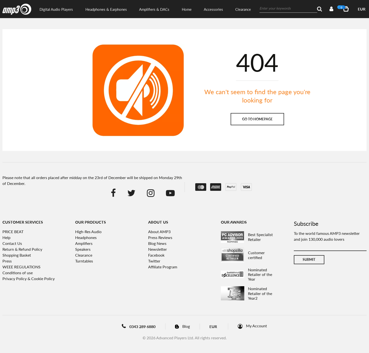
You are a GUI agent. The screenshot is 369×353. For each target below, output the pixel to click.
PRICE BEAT (12, 231)
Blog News (157, 243)
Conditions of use (17, 272)
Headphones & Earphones (106, 9)
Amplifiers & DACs (154, 9)
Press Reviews (160, 237)
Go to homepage (257, 119)
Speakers (83, 249)
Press (7, 261)
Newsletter (157, 249)
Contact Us (12, 243)
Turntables (84, 261)
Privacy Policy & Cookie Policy (28, 278)
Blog (186, 326)
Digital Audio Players (56, 9)
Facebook (156, 255)
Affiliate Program (162, 266)
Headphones (86, 237)
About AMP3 (159, 231)
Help (6, 237)
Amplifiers (83, 243)
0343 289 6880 (142, 326)
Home (187, 9)
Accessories (213, 9)
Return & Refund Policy (22, 249)
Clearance (243, 9)
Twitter (154, 261)
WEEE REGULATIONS (21, 266)
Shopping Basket (16, 255)
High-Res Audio (88, 231)
